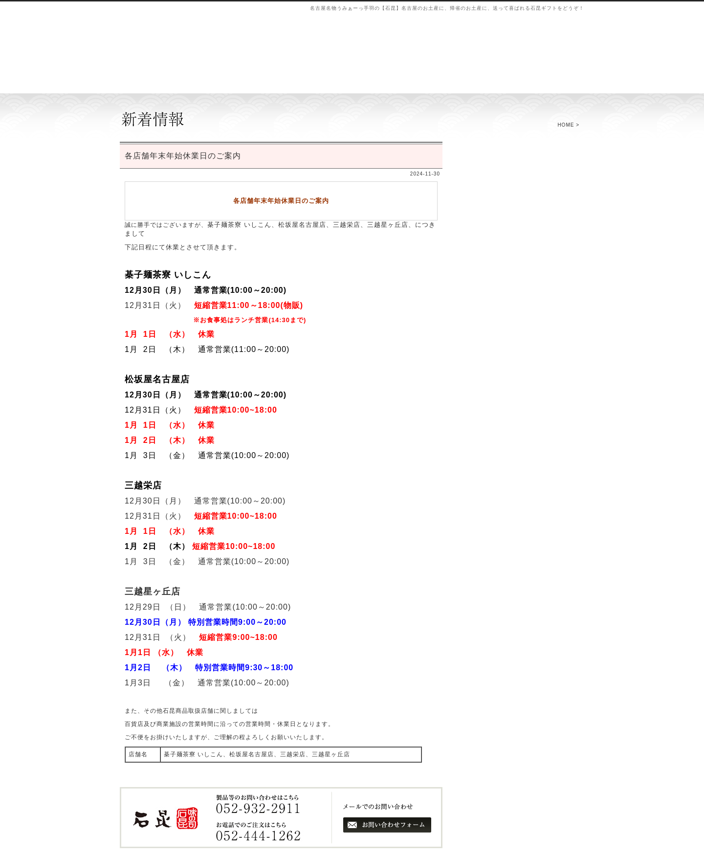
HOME (565, 125)
